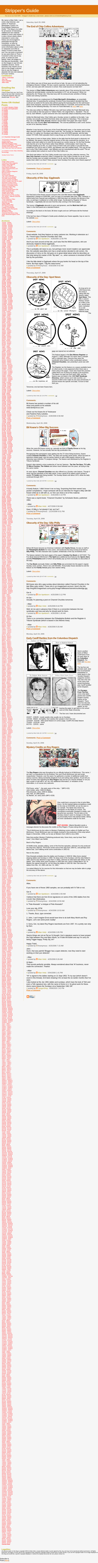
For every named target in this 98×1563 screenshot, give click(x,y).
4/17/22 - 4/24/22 (6, 1372)
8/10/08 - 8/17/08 (6, 425)
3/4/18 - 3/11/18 (6, 1108)
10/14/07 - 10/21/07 (7, 365)
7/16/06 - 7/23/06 (6, 277)
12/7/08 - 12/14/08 (7, 449)
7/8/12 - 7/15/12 (6, 701)
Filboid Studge (6, 203)
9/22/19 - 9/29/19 (6, 1219)
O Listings (5, 129)
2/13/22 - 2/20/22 (6, 1359)
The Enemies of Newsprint (9, 139)
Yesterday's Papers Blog (8, 186)
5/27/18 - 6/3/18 (6, 1125)
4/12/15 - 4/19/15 (6, 898)
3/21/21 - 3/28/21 (6, 1294)
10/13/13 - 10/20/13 (7, 790)
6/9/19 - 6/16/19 (6, 1200)
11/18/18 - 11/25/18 (7, 1159)
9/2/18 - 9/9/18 (6, 1144)
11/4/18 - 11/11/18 (7, 1157)
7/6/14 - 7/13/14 (6, 843)
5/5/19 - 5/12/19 (6, 1193)
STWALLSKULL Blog (7, 193)
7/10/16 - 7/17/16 (6, 989)
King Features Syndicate (8, 167)
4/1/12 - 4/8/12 (6, 682)
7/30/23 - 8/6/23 (6, 1465)
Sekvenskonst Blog (7, 188)
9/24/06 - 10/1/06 (6, 290)
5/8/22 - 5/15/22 (6, 1376)
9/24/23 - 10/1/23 (6, 1476)
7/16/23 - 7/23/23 (6, 1462)
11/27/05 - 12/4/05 (7, 234)
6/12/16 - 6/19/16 (6, 983)
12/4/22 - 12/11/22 (7, 1418)
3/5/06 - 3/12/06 (6, 253)
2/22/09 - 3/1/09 (6, 464)
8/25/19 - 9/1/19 (6, 1215)
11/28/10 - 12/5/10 (7, 587)
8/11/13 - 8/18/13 (6, 778)
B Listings (5, 110)
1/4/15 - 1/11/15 (6, 879)
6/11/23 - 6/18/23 (6, 1455)
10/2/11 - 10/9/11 (6, 646)
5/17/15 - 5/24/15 (6, 905)
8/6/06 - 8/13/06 (6, 281)
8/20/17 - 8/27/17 (6, 1069)
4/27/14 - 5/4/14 (6, 829)
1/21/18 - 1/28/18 (6, 1100)
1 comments (50, 395)
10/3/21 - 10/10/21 (7, 1333)
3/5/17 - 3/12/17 (6, 1036)
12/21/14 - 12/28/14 (7, 876)
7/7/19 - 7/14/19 (6, 1205)
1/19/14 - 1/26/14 (6, 810)
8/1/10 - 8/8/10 (6, 565)
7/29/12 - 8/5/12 (6, 703)
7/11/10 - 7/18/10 (6, 561)
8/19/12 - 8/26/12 (6, 707)
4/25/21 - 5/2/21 (6, 1301)
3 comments (49, 226)
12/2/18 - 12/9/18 (6, 1162)
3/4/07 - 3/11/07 (6, 322)
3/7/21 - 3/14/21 (6, 1291)
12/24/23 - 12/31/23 (7, 1494)
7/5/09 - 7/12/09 (6, 490)
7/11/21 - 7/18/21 (6, 1316)
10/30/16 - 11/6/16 (7, 1011)
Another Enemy (6, 141)
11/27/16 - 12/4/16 (7, 1016)
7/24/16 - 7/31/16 (6, 991)
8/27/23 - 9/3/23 (6, 1470)
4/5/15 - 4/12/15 (6, 897)
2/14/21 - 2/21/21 (6, 1287)
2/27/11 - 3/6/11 (6, 606)
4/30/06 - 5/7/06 (6, 264)
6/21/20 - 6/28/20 (6, 1268)
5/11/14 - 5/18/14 (6, 832)
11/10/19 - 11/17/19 (7, 1229)
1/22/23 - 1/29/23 (6, 1427)
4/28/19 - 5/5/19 (6, 1191)
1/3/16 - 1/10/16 (6, 951)
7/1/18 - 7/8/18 (6, 1132)
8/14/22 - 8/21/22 (6, 1395)
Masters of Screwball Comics (10, 185)
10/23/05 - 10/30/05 (7, 227)
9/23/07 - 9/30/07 (6, 361)
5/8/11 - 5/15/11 (6, 617)
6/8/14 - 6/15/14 (6, 837)
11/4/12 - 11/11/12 (7, 722)
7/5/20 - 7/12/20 (6, 1270)
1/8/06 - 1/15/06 (6, 242)
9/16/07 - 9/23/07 (6, 360)
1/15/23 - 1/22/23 (6, 1426)
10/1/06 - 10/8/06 (6, 292)
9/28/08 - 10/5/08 (6, 435)
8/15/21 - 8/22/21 (6, 1323)
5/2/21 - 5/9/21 (6, 1302)
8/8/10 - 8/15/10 (6, 567)
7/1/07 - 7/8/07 (6, 346)
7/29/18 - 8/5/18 (6, 1137)
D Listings (5, 113)
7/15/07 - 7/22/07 (6, 349)
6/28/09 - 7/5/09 (6, 489)
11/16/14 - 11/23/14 (7, 869)
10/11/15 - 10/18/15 (7, 935)
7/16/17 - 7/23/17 (6, 1062)
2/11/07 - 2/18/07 (6, 318)
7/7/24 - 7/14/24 (6, 1533)
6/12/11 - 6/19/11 (6, 624)
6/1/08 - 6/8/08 (6, 411)
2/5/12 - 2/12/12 (6, 671)
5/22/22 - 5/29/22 (6, 1379)
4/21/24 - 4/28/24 (6, 1518)
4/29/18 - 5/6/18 (6, 1119)
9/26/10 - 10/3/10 (6, 576)
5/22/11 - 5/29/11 (6, 619)
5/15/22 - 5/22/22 (6, 1377)
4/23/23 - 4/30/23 (6, 1445)
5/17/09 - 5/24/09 (6, 481)
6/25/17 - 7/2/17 (6, 1058)
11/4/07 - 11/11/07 (7, 370)
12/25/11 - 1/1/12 (6, 662)
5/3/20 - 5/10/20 (6, 1258)
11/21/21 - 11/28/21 (7, 1343)
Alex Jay (4, 79)
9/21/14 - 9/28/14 (6, 858)
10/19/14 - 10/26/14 (7, 864)
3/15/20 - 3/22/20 (6, 1254)
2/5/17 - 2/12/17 (6, 1030)
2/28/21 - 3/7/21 (6, 1290)
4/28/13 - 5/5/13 (6, 757)
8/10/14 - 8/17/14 (6, 850)
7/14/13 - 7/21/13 (6, 772)
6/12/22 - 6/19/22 (6, 1383)
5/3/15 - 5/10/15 (6, 903)
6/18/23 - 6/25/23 (6, 1456)
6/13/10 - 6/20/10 (6, 556)
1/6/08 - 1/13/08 (6, 382)
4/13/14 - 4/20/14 (6, 826)
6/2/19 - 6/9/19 (6, 1198)
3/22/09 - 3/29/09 (6, 469)
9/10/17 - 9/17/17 (6, 1073)
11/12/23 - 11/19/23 (7, 1486)
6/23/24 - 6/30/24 (6, 1530)
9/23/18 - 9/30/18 (6, 1148)
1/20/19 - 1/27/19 (6, 1172)
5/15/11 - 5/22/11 (6, 618)
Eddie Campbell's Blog (8, 191)
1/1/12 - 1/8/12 (6, 664)
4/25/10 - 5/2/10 (6, 546)
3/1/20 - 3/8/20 (6, 1251)
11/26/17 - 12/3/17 (7, 1089)
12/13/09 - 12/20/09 (7, 521)
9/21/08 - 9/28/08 (6, 433)
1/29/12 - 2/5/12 (6, 669)
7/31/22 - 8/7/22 (6, 1393)
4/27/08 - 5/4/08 (6, 404)
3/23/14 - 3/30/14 (6, 822)
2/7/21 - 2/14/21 (6, 1286)
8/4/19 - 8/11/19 (6, 1211)
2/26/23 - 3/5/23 (6, 1434)
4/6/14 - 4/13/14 (6, 825)
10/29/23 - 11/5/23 (7, 1483)
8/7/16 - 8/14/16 (6, 994)
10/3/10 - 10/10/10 (7, 578)
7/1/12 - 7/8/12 (6, 700)
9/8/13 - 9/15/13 (6, 783)
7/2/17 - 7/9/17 (6, 1059)
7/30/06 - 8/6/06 (6, 279)
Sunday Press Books (7, 192)
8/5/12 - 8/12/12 (6, 704)
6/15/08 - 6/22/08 (6, 414)
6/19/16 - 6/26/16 (6, 985)
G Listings (5, 117)
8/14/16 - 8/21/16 (6, 996)
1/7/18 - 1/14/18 (6, 1097)
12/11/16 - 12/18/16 (7, 1019)
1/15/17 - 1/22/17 (6, 1026)
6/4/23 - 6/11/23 (6, 1454)
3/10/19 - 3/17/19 (6, 1182)
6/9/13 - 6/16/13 (6, 765)
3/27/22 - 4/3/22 (6, 1368)
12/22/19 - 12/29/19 (7, 1237)
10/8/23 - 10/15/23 (7, 1479)
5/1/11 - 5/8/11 (6, 615)
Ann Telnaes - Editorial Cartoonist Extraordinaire (11, 197)
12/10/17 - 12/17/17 (7, 1091)
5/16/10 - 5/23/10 (6, 550)
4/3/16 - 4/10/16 (6, 969)
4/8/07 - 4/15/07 (6, 329)
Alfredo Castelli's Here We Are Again (12, 181)
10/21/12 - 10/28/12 (7, 719)
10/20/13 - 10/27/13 (7, 792)
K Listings (5, 123)
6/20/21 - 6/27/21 (6, 1312)
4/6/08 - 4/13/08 (6, 400)
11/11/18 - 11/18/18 (7, 1158)
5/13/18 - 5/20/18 (6, 1122)
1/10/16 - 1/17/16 (6, 953)
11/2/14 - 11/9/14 (6, 867)
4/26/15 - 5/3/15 (6, 901)
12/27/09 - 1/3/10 (6, 524)
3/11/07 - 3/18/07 (6, 324)
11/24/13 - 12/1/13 (7, 798)
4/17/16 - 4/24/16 (6, 972)
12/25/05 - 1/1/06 (6, 239)
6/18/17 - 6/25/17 (6, 1057)
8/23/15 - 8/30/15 (6, 925)
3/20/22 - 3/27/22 (6, 1366)
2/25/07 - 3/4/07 (6, 321)
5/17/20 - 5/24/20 (6, 1261)
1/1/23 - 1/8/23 (6, 1423)
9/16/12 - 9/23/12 (6, 712)
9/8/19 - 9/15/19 (6, 1218)
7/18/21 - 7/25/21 (6, 1318)
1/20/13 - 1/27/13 (6, 737)
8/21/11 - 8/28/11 (6, 637)
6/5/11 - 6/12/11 (6, 622)
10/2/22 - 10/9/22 (6, 1405)
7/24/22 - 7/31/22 (6, 1391)
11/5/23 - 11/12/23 (7, 1484)
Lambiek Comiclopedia (8, 207)
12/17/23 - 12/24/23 (7, 1493)
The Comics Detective (8, 175)
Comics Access (6, 174)
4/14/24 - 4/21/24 (6, 1516)
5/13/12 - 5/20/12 (6, 690)
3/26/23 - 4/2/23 (6, 1440)
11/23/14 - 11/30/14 (7, 871)
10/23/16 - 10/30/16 (7, 1010)
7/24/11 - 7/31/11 (6, 632)
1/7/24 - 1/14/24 (6, 1497)
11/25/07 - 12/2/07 (7, 374)
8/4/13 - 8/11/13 (6, 776)
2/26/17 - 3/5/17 (6, 1034)
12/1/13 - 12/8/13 (6, 800)
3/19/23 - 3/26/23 (6, 1438)
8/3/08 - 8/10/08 (6, 424)
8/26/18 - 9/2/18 (6, 1143)
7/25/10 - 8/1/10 (6, 564)
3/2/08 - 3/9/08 (6, 393)
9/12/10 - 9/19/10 (6, 574)
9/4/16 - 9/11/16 (6, 1000)
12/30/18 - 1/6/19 (6, 1168)
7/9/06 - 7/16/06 (6, 275)
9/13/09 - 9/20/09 (6, 504)
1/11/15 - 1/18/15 (6, 880)
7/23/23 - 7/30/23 (6, 1463)
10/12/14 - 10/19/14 (7, 862)
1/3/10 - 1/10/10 (6, 525)
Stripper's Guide (22, 10)
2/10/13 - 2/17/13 (6, 742)
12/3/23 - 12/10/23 (7, 1490)
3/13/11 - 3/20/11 (6, 608)
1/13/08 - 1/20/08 (6, 383)
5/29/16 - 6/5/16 (6, 980)
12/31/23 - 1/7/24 (6, 1495)
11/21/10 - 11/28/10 (7, 586)
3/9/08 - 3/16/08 (6, 395)
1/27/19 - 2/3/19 (6, 1173)
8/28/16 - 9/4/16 (6, 998)
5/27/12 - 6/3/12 (6, 693)
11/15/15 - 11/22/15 (7, 941)
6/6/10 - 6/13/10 (6, 554)
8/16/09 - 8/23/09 (6, 499)
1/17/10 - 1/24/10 (6, 528)
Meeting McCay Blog (7, 204)
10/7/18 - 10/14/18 (7, 1151)
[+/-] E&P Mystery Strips (10, 107)
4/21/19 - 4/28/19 (6, 1190)
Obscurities (36, 222)
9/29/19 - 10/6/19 (6, 1221)
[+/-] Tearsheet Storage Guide (11, 137)
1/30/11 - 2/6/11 (6, 600)
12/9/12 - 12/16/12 (7, 729)
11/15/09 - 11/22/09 (7, 515)
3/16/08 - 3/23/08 (6, 396)
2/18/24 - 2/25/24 (6, 1505)
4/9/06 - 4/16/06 (6, 260)
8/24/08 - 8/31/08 (6, 428)
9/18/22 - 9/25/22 (6, 1402)
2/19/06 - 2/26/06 (6, 250)
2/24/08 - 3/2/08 (6, 392)
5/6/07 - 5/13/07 (6, 335)
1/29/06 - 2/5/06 (6, 246)
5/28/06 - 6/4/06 (6, 270)
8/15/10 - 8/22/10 (6, 568)
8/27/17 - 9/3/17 (6, 1071)
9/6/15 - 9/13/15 (6, 928)
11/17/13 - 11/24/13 (7, 797)
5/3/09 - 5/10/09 (6, 478)
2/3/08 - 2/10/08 (6, 388)
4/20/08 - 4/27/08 (6, 403)
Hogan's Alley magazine (8, 164)
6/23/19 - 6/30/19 (6, 1202)
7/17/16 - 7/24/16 (6, 990)
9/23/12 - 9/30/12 (6, 714)
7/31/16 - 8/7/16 (6, 993)
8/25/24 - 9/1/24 (6, 1543)
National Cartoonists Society (9, 184)
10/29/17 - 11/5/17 (7, 1083)
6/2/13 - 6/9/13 (6, 764)
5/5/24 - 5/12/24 (6, 1520)
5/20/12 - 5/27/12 (6, 692)
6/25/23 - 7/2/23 (6, 1458)
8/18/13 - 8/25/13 (6, 779)
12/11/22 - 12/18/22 (7, 1419)
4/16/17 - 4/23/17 (6, 1044)
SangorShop (43, 988)
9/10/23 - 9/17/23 (6, 1473)
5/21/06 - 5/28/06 (6, 268)
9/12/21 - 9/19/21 (6, 1329)
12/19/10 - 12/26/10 (7, 592)
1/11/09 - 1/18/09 (6, 456)
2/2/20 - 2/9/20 (6, 1245)
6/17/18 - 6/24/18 (6, 1129)
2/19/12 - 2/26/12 (6, 674)
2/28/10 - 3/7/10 (6, 536)
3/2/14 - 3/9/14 (6, 818)
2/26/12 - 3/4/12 (6, 675)
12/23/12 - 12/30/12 (7, 732)
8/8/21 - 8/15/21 (6, 1322)
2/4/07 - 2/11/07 (6, 317)
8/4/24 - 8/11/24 (6, 1538)
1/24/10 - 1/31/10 (6, 529)
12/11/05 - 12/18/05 (7, 236)
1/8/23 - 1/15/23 (6, 1425)
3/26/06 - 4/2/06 (6, 257)
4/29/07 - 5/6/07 (6, 333)
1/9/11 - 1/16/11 (6, 596)
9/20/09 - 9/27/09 (6, 506)
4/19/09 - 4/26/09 (6, 475)
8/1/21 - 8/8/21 (6, 1320)
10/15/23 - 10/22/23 (7, 1480)
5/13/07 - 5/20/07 (6, 336)
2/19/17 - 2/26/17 (6, 1033)
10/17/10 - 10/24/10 (7, 579)
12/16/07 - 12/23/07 (7, 378)
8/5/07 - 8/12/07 (6, 352)
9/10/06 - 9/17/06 (6, 288)
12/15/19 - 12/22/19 (7, 1236)
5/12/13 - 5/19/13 (6, 760)
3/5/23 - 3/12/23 (6, 1436)
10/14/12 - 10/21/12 (7, 718)
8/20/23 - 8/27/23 (6, 1469)
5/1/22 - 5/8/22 (6, 1375)
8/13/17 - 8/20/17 (6, 1068)
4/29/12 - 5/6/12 (6, 687)
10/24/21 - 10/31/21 (7, 1337)
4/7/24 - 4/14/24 (6, 1515)
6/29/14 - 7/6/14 (6, 842)
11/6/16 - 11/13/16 (7, 1012)
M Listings (5, 126)
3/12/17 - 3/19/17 (6, 1037)
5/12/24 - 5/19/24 (6, 1522)
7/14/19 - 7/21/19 (6, 1207)
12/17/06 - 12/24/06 (7, 307)
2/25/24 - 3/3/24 (6, 1506)
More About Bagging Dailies (9, 144)
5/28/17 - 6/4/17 (6, 1053)
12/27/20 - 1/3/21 (6, 1277)
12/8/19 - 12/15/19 (7, 1234)
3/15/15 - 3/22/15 (6, 893)
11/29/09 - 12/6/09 (7, 518)
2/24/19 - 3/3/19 (6, 1179)
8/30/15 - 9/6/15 (6, 926)
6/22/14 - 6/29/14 (6, 840)
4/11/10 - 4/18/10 (6, 543)
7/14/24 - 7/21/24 (6, 1534)
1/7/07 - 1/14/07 (6, 311)
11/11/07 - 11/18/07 (7, 371)
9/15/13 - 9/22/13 (6, 785)
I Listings (4, 120)
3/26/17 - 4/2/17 (6, 1040)
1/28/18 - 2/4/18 (6, 1101)
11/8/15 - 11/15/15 (7, 940)
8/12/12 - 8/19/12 (6, 705)
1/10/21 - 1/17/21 (6, 1280)
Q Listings (5, 132)
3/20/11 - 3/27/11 (6, 610)
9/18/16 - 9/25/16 (6, 1003)
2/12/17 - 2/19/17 (6, 1032)
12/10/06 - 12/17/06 (7, 306)
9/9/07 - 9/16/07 (6, 358)
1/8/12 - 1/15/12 (6, 665)
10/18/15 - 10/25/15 (7, 936)
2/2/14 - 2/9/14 (6, 812)
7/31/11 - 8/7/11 (6, 633)
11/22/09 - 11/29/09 (7, 517)
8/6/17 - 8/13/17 (6, 1066)
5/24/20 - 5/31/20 (6, 1262)
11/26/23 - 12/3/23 (7, 1488)
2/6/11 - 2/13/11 (6, 601)
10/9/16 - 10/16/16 (7, 1007)
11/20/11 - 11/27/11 (7, 656)
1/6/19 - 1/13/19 (6, 1169)
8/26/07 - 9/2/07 (6, 356)
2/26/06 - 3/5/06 (6, 252)
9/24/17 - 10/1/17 (6, 1076)
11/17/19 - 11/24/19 (7, 1230)
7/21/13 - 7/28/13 (6, 774)
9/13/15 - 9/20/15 (6, 929)
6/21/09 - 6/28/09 (6, 488)
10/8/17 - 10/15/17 (7, 1079)
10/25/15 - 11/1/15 (7, 937)
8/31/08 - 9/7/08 (6, 429)
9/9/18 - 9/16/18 (6, 1146)
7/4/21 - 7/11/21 (6, 1315)
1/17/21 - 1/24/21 (6, 1282)
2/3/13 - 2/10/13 (6, 740)
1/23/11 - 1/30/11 (6, 599)
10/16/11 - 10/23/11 (7, 649)
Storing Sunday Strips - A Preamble (11, 145)
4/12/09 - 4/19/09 (6, 474)
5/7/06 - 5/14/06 (6, 265)
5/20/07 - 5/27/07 (6, 338)
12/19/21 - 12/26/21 (7, 1348)
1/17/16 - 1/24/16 (6, 954)
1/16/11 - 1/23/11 (6, 597)
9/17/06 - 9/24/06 (6, 289)
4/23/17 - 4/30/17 (6, 1046)
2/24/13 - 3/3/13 (6, 744)
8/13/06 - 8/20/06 (6, 282)
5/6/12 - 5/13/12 (6, 689)
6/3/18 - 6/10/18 (6, 1126)
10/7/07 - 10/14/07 (7, 364)
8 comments (50, 875)
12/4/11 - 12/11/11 (7, 658)
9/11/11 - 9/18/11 (6, 642)
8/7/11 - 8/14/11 (6, 635)
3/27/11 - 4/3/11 (6, 611)
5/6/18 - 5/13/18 (6, 1121)
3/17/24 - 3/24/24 (6, 1511)
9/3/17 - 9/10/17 (6, 1072)
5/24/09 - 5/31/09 (6, 482)
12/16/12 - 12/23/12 (7, 730)
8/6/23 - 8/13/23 (6, 1466)
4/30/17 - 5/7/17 (6, 1047)
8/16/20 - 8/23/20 (6, 1275)
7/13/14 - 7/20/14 (6, 844)
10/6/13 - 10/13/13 (7, 789)
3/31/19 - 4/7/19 (6, 1186)
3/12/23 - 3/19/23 (6, 1437)
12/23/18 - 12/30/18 (7, 1166)
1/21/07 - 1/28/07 (6, 314)
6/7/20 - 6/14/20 (6, 1265)
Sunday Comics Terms (8, 155)
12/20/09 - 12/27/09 (7, 522)
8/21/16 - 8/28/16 (6, 997)
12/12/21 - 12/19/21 (7, 1347)
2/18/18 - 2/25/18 (6, 1105)
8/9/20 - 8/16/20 (6, 1273)
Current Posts (6, 1544)
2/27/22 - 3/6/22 (6, 1362)
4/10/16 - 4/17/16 (6, 971)
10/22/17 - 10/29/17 (7, 1082)
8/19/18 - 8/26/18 (6, 1141)
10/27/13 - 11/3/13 (7, 793)
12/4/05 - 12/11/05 (7, 235)
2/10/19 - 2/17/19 (6, 1176)
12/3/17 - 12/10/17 (7, 1090)
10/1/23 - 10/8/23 (6, 1477)
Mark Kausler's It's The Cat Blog (10, 195)
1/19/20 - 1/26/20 (6, 1243)
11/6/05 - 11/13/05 (7, 229)
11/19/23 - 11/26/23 (7, 1487)
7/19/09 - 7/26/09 (6, 493)
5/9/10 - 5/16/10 (6, 549)
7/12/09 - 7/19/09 (6, 492)
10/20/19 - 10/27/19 (7, 1225)
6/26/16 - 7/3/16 (6, 986)
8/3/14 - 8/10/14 (6, 848)
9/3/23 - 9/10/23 (6, 1472)
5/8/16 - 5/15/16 (6, 976)
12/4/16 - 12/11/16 (7, 1018)
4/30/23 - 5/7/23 (6, 1447)
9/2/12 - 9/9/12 (6, 710)
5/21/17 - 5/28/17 (6, 1051)
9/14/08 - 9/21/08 (6, 432)
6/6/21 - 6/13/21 (6, 1309)
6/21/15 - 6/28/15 (6, 912)
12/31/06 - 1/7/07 (6, 310)
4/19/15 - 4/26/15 (6, 900)
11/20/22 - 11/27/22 (7, 1415)
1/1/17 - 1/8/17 (6, 1023)
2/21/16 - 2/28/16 (6, 961)
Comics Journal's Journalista (10, 179)
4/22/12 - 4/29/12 (6, 686)
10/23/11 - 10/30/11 (7, 650)
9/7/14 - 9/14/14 (6, 855)
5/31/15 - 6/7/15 (6, 908)
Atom (7, 1560)
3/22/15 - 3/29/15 (6, 894)
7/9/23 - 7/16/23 (6, 1461)
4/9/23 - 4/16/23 (6, 1443)
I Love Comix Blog (7, 200)
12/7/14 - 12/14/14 (7, 873)
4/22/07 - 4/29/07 (6, 332)
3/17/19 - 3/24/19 (6, 1183)
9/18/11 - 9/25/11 (6, 643)
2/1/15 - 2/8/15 (6, 885)
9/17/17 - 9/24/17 (6, 1075)
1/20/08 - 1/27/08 (6, 385)
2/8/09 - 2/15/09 (6, 461)
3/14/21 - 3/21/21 (6, 1293)
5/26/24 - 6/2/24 (6, 1525)
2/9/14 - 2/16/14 (6, 814)
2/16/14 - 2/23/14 (6, 815)
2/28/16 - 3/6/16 (6, 962)
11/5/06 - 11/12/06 (7, 299)
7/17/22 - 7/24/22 (6, 1390)
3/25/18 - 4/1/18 (6, 1112)
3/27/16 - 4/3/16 (6, 968)
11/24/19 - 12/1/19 (7, 1232)
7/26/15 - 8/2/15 (6, 919)
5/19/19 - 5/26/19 (6, 1196)
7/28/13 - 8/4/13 (6, 775)
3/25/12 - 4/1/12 (6, 681)
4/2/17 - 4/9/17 (6, 1041)
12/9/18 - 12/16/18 (7, 1164)
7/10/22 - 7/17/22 (6, 1388)
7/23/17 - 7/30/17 (6, 1064)
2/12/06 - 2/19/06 (6, 249)
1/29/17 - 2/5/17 (6, 1029)
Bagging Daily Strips (7, 142)
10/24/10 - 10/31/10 (7, 581)
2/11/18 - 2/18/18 (6, 1104)
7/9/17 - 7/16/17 (6, 1061)
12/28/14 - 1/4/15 (6, 878)
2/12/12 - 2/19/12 (6, 672)
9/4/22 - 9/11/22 (6, 1400)
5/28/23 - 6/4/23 (6, 1452)
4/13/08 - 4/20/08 (6, 401)
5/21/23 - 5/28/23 (6, 1451)
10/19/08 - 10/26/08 (7, 439)
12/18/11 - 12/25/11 (7, 661)
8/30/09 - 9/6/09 (6, 501)
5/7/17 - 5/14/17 (6, 1048)
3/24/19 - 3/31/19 (6, 1184)
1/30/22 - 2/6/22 (6, 1357)
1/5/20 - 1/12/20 (6, 1240)
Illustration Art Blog (7, 202)
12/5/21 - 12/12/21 (7, 1345)
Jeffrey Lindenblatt (8, 77)
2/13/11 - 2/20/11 (6, 603)
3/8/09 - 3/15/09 (6, 467)
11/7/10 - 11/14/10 (7, 583)
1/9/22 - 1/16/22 (6, 1352)
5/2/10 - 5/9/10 (6, 547)
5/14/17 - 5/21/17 (6, 1050)
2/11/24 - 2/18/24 (6, 1504)
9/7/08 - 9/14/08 (6, 431)
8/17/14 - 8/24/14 (6, 851)
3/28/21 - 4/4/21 (6, 1295)
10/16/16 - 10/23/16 (7, 1008)
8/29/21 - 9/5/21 (6, 1326)
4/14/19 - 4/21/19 (6, 1189)
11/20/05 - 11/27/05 (7, 232)
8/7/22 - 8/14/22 (6, 1394)
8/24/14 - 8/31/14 (6, 853)
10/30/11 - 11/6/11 (7, 651)
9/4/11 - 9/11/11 (6, 640)
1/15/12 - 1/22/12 (6, 667)
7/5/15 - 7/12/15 (6, 915)
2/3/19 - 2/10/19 (6, 1175)
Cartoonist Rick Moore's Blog (10, 213)
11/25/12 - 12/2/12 (7, 726)
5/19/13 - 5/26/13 (6, 761)
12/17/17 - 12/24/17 (7, 1093)
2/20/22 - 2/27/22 (6, 1361)
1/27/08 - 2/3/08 (6, 386)
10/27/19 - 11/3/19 (7, 1226)
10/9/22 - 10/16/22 (7, 1407)
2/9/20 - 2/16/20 (6, 1247)
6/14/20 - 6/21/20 (6, 1266)
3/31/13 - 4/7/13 (6, 751)
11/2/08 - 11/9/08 (6, 442)
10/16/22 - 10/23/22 (7, 1408)
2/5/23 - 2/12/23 (6, 1430)
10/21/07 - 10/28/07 (7, 367)
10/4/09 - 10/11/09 (7, 508)
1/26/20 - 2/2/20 (6, 1244)
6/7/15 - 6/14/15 (6, 910)
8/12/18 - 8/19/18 (6, 1140)
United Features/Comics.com (10, 168)
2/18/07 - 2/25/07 (6, 320)
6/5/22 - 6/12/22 (6, 1382)
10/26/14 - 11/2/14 (7, 865)
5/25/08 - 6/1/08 (6, 410)
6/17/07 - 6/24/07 (6, 343)
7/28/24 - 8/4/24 (6, 1537)
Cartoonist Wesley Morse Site (10, 189)
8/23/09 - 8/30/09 (6, 500)
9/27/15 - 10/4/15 (6, 932)
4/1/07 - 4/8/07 (6, 328)
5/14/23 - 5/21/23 (6, 1450)
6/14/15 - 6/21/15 (6, 911)
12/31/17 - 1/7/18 (6, 1096)
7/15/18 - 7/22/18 (6, 1134)
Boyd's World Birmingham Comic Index (11, 215)
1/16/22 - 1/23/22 (6, 1354)
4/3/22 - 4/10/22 (6, 1369)
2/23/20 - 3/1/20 (6, 1250)
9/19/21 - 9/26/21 (6, 1330)
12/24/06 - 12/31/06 (7, 308)
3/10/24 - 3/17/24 (6, 1509)
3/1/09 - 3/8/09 (6, 465)
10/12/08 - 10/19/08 (7, 438)
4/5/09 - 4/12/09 (6, 472)
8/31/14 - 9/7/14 (6, 854)
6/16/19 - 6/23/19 (6, 1201)
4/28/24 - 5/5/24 (6, 1519)
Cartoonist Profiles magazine (10, 163)
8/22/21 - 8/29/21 (6, 1325)
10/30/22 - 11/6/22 (7, 1411)
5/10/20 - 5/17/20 (6, 1259)
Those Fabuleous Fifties (8, 199)
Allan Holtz (42, 506)
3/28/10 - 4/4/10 (6, 542)
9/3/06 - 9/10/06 (6, 286)
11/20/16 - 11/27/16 (7, 1015)
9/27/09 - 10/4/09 (6, 507)
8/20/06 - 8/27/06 (6, 283)
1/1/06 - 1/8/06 (6, 240)
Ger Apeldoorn (43, 239)
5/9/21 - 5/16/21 (6, 1304)
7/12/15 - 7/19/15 (6, 916)
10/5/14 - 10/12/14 (7, 861)
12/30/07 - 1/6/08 (6, 381)
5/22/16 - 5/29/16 (6, 979)
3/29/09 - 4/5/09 (6, 471)
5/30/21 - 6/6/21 (6, 1308)
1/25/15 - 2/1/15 (6, 883)
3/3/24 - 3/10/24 (6, 1508)
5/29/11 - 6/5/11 (6, 621)
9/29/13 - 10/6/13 (6, 787)
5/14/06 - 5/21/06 (6, 267)
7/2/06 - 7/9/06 (6, 274)
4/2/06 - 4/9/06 (6, 258)
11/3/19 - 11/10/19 (7, 1227)
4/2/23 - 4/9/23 (6, 1441)
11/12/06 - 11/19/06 (7, 300)
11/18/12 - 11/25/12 (7, 725)
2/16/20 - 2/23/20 (6, 1248)
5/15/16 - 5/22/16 (6, 978)
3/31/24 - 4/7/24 (6, 1513)
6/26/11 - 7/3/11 (6, 626)
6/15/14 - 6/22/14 (6, 839)
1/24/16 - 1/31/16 (6, 955)
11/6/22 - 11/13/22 (7, 1412)
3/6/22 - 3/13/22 (6, 1363)
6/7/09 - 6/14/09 (6, 485)
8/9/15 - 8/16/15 (6, 922)
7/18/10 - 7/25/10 (6, 563)
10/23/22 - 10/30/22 (7, 1409)
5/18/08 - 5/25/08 (6, 408)
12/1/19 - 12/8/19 (6, 1233)
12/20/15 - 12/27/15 (7, 948)
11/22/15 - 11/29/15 (7, 943)
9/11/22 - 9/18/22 (6, 1401)
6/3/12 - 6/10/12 (6, 694)
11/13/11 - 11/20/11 (7, 654)
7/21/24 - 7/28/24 (6, 1536)
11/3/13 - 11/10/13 (7, 794)
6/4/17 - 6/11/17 (6, 1054)
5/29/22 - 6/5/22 (6, 1380)
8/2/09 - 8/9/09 (6, 496)
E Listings (5, 115)
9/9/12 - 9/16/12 (6, 711)
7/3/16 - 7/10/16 (6, 987)
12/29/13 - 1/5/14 (6, 805)
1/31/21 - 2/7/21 (6, 1284)
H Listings (5, 119)
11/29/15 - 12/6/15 (7, 944)
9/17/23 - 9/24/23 (6, 1475)
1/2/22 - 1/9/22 (6, 1351)
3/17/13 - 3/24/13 (6, 749)
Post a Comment (43, 169)
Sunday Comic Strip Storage (9, 146)
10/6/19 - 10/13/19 (7, 1222)
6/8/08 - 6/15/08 (6, 413)
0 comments (49, 164)
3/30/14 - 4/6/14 (6, 823)
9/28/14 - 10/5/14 (6, 860)
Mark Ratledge (6, 81)
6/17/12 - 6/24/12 (6, 697)
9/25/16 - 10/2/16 (6, 1004)
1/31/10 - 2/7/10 (6, 531)
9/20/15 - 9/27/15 (6, 930)
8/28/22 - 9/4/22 (6, 1398)
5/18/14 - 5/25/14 (6, 833)
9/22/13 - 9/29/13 (6, 786)
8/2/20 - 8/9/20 (6, 1272)
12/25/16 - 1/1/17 (6, 1022)
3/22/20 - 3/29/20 (6, 1255)
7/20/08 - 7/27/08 (6, 421)
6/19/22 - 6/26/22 (6, 1384)
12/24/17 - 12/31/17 (7, 1094)
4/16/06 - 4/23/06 (6, 261)
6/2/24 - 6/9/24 (6, 1526)
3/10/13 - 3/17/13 (6, 747)
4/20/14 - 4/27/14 (6, 828)
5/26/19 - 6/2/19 (6, 1197)
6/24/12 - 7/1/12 (6, 699)
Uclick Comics (6, 170)
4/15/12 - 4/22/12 (6, 685)
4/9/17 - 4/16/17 (6, 1043)
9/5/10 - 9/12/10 (6, 572)
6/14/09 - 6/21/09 (6, 486)
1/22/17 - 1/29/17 (6, 1028)
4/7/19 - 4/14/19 (6, 1187)
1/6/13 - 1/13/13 (6, 735)
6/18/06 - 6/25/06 (6, 271)
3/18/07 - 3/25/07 (6, 325)
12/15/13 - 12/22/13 (7, 803)
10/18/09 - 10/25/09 (7, 511)
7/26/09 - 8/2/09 (6, 494)
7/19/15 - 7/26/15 (6, 918)
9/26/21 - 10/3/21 (6, 1332)
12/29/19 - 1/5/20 (6, 1239)
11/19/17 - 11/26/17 (7, 1087)
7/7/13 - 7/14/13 (6, 771)
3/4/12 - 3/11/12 (6, 676)
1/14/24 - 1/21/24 (6, 1498)
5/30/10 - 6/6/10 (6, 553)
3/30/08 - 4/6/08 (6, 399)
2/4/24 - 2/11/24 (6, 1502)
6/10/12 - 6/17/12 (6, 696)
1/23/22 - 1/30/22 (6, 1355)
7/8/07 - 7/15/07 (6, 347)
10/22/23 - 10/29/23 (7, 1481)
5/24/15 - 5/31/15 (6, 907)
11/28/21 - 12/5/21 (7, 1344)
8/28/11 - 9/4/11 (6, 639)
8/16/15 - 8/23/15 (6, 923)
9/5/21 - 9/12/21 (6, 1327)
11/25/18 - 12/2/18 (7, 1161)
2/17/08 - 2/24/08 (6, 390)
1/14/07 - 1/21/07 (6, 313)
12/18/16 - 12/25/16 (7, 1021)
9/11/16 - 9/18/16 (6, 1001)
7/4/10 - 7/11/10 (6, 560)
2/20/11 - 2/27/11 (6, 604)
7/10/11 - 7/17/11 (6, 629)
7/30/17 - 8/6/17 (6, 1065)
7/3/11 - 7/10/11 (6, 628)
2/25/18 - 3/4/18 (6, 1107)
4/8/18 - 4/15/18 (6, 1115)
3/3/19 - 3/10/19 (6, 1180)
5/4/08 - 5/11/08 (6, 406)
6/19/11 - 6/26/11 (6, 625)
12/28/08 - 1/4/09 (6, 453)
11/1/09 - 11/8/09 (6, 513)
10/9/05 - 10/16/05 (7, 224)
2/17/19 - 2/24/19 (6, 1177)
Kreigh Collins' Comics (8, 161)
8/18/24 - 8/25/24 (6, 1541)
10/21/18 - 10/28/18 (7, 1154)
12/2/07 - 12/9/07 (6, 375)
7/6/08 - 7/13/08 (6, 418)
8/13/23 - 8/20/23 (6, 1468)
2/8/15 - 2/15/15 (6, 886)
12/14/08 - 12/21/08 (7, 450)
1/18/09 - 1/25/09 (6, 457)
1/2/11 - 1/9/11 (6, 594)
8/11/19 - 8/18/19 (6, 1212)
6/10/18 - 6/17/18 (6, 1127)
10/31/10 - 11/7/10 (7, 582)
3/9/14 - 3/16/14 (6, 819)
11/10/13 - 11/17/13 (7, 796)
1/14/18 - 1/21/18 (6, 1098)
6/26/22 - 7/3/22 (6, 1386)
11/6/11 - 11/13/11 (7, 653)
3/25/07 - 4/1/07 (6, 327)
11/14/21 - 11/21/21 (7, 1341)
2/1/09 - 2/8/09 (6, 460)
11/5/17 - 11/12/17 (7, 1084)
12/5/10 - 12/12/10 (7, 589)
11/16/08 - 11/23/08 (7, 445)
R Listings (5, 134)
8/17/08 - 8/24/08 (6, 426)
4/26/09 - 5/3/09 (6, 476)
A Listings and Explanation (10, 109)
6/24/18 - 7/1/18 (6, 1130)
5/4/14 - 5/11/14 (6, 830)
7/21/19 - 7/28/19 (6, 1208)
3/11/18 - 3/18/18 (6, 1109)
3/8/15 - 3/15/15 (6, 892)
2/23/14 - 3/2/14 (6, 817)
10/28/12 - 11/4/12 (7, 721)
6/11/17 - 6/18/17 (6, 1055)
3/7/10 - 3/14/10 (6, 538)
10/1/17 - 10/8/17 (6, 1078)
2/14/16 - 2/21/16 (6, 960)
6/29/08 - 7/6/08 (6, 417)
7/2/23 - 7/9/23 (6, 1459)
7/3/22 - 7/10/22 (6, 1387)
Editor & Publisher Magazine (9, 171)
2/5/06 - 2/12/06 (6, 247)
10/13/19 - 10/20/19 (7, 1223)
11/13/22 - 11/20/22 (7, 1413)
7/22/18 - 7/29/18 (6, 1136)
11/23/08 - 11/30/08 (7, 446)
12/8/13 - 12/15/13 (7, 801)
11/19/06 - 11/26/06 (7, 302)
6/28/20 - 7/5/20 (6, 1269)
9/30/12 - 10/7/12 (6, 715)
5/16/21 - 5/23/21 (6, 1305)
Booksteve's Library (7, 211)
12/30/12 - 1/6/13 (6, 733)
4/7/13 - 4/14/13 (6, 753)
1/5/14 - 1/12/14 (6, 807)
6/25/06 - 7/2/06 (6, 272)
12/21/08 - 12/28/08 (7, 451)
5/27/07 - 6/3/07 (6, 339)
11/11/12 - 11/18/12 (7, 724)
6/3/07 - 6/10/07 (6, 340)
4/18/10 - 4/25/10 (6, 544)
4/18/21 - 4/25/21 (6, 1300)
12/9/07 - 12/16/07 (7, 376)
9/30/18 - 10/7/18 (6, 1150)
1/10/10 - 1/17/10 (6, 526)
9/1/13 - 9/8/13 (6, 782)
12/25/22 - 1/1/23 (6, 1422)
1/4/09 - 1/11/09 (6, 454)
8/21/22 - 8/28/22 (6, 1397)
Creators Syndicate (7, 166)
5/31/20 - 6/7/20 (6, 1264)
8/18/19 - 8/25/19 (6, 1214)
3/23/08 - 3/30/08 (6, 397)
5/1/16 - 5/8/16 (6, 975)
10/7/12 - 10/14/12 (7, 717)
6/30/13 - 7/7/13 (6, 769)
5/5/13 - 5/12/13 (6, 758)
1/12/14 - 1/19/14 (6, 808)
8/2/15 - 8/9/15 (6, 921)
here (74, 106)
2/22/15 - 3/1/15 (6, 889)
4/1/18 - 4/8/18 (6, 1114)
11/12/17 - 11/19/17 (7, 1086)
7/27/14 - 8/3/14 (6, 847)
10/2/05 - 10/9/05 (6, 222)
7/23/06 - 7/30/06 (6, 278)
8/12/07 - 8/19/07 (6, 353)
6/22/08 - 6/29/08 (6, 415)
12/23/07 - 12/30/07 (7, 379)
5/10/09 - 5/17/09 (6, 479)
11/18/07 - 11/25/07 (7, 372)
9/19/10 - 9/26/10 (6, 575)
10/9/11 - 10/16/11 (7, 647)
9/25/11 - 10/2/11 (6, 644)
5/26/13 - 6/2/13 (6, 762)
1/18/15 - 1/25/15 (6, 882)
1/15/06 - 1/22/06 (6, 243)
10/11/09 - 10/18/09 (7, 510)
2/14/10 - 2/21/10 (6, 533)
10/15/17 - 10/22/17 (7, 1080)
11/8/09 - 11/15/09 (7, 514)
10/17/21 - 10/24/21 (7, 1336)
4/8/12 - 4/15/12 (6, 683)
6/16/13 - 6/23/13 (6, 767)
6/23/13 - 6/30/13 (6, 768)
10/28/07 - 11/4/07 (7, 368)
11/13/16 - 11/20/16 (7, 1014)
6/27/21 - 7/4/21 (6, 1314)
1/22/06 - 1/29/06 (6, 245)
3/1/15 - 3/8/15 (6, 890)
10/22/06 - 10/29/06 (7, 296)
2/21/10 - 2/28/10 (6, 535)
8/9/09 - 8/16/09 (6, 497)
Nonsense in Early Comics (9, 182)
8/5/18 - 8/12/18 (6, 1139)
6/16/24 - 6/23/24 (6, 1529)
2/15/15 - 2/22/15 (6, 887)
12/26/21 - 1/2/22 (6, 1350)
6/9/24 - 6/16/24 (6, 1527)
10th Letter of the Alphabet (9, 177)
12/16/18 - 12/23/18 (7, 1165)
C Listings (5, 112)
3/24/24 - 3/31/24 (6, 1512)
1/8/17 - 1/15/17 (6, 1025)
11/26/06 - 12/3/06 (7, 303)
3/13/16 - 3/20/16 (6, 965)
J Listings (5, 122)
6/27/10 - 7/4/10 (6, 558)
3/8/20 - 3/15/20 (6, 1252)
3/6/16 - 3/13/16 (6, 964)
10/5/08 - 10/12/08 (7, 436)
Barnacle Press (6, 173)
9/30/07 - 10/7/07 (6, 363)
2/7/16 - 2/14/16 (6, 958)
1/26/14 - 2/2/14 (6, 811)
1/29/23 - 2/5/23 (6, 1429)
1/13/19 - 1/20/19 (6, 1171)
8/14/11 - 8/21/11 (6, 636)
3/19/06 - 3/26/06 (6, 256)
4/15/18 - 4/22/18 (6, 1116)
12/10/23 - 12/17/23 (7, 1491)
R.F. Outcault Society (7, 206)
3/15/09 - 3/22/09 (6, 468)
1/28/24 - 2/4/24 (6, 1501)
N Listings (5, 128)
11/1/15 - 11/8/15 (6, 939)
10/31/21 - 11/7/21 (7, 1339)
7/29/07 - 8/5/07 (6, 350)
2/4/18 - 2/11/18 (6, 1103)
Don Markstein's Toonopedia (9, 209)
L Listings (5, 125)
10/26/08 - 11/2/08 (7, 440)
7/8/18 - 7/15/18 (6, 1133)
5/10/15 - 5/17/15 (6, 904)
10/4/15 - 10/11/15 (7, 933)
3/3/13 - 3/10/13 (6, 746)
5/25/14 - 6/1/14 (6, 835)
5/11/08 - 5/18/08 (6, 407)
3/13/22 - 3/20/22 (6, 1365)
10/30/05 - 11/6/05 (7, 228)
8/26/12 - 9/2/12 (6, 708)
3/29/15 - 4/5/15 (6, 896)
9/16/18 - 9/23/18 (6, 1147)
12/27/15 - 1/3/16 (6, 950)
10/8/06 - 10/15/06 (7, 293)
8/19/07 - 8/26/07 (6, 354)
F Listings (5, 116)
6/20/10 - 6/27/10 (6, 557)
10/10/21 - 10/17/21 (7, 1334)
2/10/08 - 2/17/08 (6, 389)
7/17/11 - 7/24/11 (6, 631)
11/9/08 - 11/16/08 (7, 443)
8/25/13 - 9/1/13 (6, 780)
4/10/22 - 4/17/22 (6, 1370)
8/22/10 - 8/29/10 (6, 569)
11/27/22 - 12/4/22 (7, 1416)
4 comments (49, 576)
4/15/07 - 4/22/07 (6, 331)
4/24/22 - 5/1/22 (6, 1373)
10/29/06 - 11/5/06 (7, 297)
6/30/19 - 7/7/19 (6, 1204)
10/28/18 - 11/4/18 (7, 1155)
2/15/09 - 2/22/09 (6, 463)
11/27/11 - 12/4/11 (7, 657)
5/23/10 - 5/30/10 (6, 551)
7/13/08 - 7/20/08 (6, 420)
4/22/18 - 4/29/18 (6, 1118)
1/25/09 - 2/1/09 (6, 458)
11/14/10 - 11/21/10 (7, 585)
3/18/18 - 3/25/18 (6, 1111)
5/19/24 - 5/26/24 (6, 1523)
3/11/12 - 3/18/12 (6, 678)
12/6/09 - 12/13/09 (7, 519)
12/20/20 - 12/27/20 (7, 1276)
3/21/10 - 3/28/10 (6, 540)
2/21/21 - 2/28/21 (6, 1289)
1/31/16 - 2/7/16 (6, 957)
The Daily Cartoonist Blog (9, 178)
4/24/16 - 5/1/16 (6, 973)
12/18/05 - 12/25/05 (7, 238)
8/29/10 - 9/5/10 (6, 571)
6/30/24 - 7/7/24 (6, 1531)
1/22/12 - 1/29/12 (6, 668)
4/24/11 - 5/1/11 (6, 614)
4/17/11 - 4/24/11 (6, 612)
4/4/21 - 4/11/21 (6, 1297)
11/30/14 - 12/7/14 (7, 872)
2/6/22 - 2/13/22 (6, 1358)
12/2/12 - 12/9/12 (6, 728)
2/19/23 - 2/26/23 (6, 1433)
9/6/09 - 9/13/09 (6, 503)
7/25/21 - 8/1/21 (6, 1319)
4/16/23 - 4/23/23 (6, 1444)
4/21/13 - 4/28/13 (6, 755)
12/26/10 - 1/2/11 (6, 593)
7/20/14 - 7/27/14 (6, 846)
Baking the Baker (6, 210)
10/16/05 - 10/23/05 (7, 225)
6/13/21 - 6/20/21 (6, 1311)
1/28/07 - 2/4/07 (6, 315)
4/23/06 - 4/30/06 (6, 263)
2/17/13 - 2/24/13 (6, 743)
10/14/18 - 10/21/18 (7, 1152)
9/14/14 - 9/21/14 (6, 857)
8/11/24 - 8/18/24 (6, 1540)
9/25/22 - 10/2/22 (6, 1404)
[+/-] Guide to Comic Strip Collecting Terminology (12, 151)
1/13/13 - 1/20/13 (6, 736)
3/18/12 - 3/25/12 (6, 679)
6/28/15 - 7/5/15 (6, 914)
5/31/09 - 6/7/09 (6, 483)
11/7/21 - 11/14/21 (7, 1340)
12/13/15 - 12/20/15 (7, 947)
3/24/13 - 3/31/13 (6, 750)
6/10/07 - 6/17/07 (6, 342)
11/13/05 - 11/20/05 (7, 231)
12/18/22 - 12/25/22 (7, 1420)
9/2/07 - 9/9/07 (6, 357)
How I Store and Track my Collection (12, 148)
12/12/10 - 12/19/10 (7, 590)
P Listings (5, 131)
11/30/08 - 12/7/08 (7, 447)
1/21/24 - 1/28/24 (6, 1500)
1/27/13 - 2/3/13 (6, 739)
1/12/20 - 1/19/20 (6, 1241)
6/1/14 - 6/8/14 (6, 836)
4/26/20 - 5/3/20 (6, 1257)
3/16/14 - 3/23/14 (6, 821)
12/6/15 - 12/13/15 (7, 946)
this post (12, 97)
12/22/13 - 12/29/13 (7, 804)
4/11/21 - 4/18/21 (6, 1298)
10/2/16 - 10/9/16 (6, 1005)
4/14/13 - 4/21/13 (6, 754)
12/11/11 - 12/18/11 (7, 660)
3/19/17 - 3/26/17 (6, 1039)
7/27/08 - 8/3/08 (6, 422)
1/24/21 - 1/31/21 (6, 1283)
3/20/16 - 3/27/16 (6, 966)
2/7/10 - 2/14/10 (6, 532)
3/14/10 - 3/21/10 (6, 539)
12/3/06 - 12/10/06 (7, 304)
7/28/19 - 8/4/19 (6, 1209)
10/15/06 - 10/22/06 (7, 295)
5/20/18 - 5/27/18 (6, 1123)
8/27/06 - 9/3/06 (6, 285)
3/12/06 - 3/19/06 (6, 254)
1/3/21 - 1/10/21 (6, 1279)
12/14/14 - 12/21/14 (7, 875)
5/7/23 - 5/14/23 (6, 1448)
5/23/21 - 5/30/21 (6, 1307)
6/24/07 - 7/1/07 (6, 345)
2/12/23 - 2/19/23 (6, 1432)
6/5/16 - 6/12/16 (6, 982)
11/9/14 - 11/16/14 (7, 868)
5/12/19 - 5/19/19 (6, 1194)
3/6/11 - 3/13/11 (6, 607)
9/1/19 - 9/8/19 (6, 1216)
